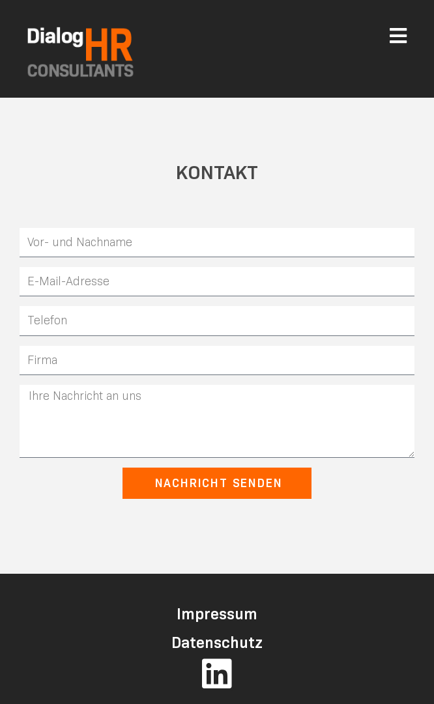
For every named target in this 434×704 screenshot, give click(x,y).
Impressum (217, 613)
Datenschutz (217, 642)
